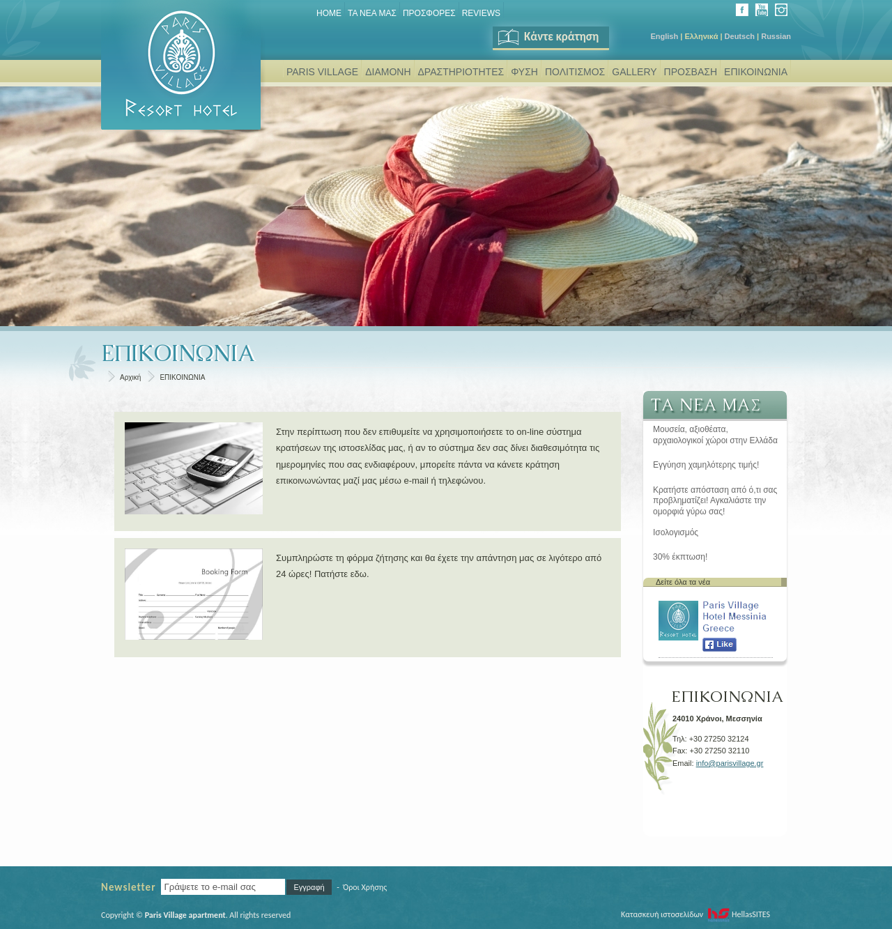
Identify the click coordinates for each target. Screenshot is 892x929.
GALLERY (634, 71)
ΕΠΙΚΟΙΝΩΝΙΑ (755, 71)
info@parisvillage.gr (730, 763)
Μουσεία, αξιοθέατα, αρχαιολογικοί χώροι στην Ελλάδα (715, 434)
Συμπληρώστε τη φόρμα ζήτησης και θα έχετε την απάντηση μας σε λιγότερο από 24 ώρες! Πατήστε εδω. (438, 566)
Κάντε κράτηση (547, 36)
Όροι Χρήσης (365, 887)
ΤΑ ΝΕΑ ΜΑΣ (372, 13)
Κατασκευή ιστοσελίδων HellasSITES (695, 914)
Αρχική (130, 377)
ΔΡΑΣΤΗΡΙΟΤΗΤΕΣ (461, 71)
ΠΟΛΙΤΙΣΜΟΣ (575, 71)
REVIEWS (481, 13)
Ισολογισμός (675, 532)
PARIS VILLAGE (322, 71)
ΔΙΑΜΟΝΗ (387, 71)
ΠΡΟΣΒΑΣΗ (690, 71)
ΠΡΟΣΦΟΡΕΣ (429, 13)
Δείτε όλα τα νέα (683, 582)
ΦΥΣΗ (524, 71)
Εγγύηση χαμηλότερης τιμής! (706, 465)
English (664, 36)
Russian (776, 36)
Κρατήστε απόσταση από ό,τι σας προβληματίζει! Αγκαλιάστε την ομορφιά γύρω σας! (715, 500)
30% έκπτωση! (680, 557)
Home (328, 13)
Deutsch (740, 36)
